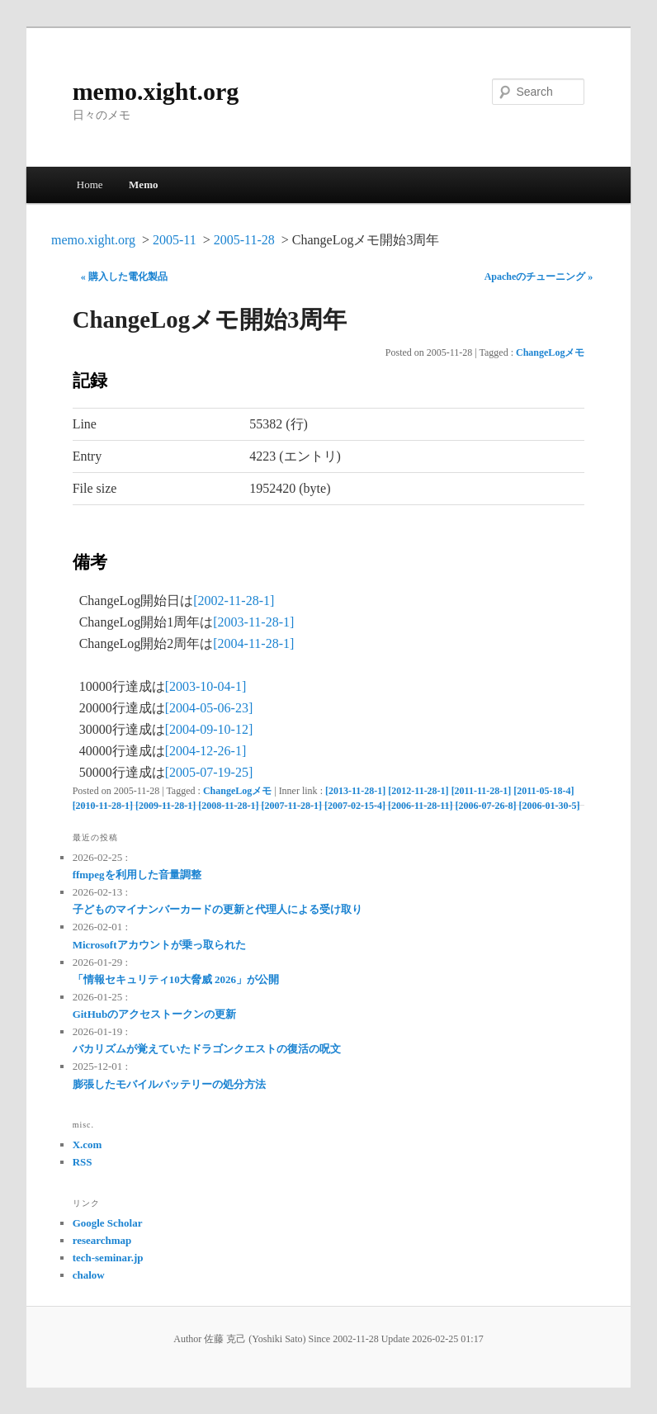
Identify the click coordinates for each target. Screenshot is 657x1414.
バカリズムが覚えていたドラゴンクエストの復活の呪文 (207, 1049)
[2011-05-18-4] (543, 791)
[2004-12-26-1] (206, 751)
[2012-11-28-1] (418, 791)
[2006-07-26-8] (486, 805)
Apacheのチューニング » (538, 276)
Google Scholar (108, 1223)
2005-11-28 (244, 240)
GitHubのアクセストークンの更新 (155, 1014)
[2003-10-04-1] (206, 686)
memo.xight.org (156, 91)
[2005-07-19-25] (209, 772)
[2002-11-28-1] (233, 601)
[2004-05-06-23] (209, 708)
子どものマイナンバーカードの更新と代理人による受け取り (217, 909)
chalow (89, 1275)
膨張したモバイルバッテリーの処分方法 (169, 1084)
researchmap (102, 1240)
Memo (143, 184)
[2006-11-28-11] (420, 805)
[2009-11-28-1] (165, 805)
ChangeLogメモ (550, 352)
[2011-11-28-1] (481, 791)
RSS (82, 1162)
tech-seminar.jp (108, 1257)
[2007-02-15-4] (354, 805)
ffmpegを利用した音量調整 (137, 874)
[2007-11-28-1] (292, 805)
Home (90, 184)
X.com (87, 1144)
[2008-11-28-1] (228, 805)
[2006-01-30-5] (549, 805)
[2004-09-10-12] (209, 729)
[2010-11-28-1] (103, 805)
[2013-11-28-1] (355, 791)
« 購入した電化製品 (124, 276)
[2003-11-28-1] (253, 622)
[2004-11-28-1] (253, 643)
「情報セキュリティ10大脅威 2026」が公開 (176, 979)
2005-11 (174, 240)
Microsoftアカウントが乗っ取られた (159, 945)
